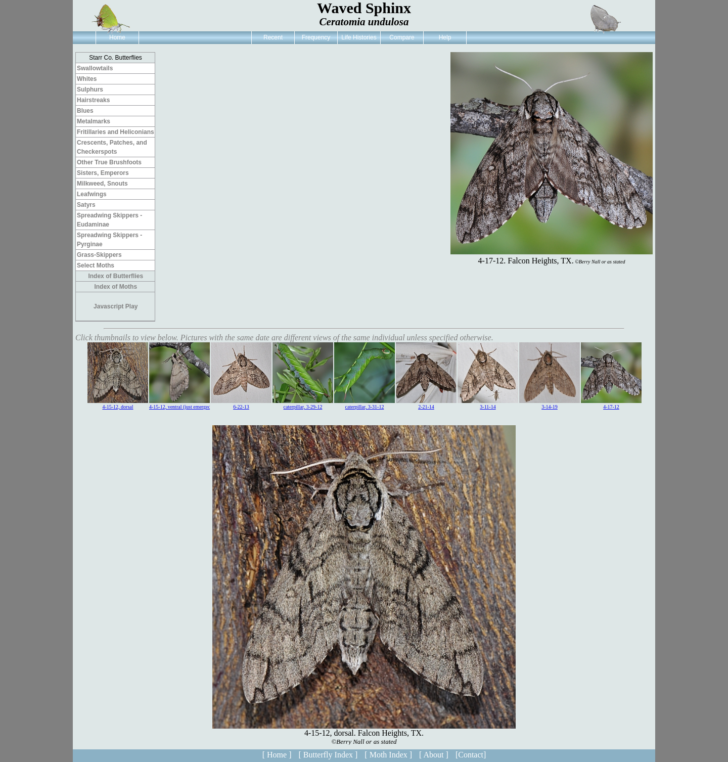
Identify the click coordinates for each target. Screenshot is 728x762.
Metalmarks (93, 121)
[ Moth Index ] (388, 754)
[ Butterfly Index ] (327, 754)
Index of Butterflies (115, 276)
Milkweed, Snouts (102, 183)
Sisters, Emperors (103, 172)
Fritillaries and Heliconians (115, 132)
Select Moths (95, 265)
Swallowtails (95, 68)
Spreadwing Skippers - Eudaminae (109, 220)
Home (117, 37)
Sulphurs (90, 89)
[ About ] (433, 754)
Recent (273, 37)
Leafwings (92, 194)
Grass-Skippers (99, 254)
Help (445, 37)
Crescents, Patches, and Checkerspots (112, 147)
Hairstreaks (93, 100)
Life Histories (358, 37)
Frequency (316, 37)
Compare (401, 37)
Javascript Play (116, 306)
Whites (87, 78)
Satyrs (86, 204)
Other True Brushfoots (109, 162)
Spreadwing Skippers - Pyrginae (109, 240)
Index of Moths (115, 286)
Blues (85, 110)
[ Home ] (277, 754)
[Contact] (471, 754)
